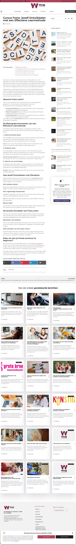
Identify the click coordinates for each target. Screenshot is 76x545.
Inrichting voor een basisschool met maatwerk (11, 308)
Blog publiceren (39, 521)
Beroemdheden (39, 516)
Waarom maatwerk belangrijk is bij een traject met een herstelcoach (64, 99)
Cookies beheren (64, 536)
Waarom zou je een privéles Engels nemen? (11, 444)
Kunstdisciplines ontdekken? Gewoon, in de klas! (61, 410)
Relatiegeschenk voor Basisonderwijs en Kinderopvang (10, 478)
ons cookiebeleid (15, 540)
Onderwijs (7, 23)
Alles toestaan (46, 536)
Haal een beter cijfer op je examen (37, 443)
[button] (72, 533)
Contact (51, 11)
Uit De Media (17, 11)
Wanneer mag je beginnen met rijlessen (36, 308)
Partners (26, 11)
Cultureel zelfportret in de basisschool (8, 376)
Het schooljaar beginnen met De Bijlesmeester (62, 478)
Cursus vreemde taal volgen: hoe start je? (36, 376)
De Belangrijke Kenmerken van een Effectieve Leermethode (30, 69)
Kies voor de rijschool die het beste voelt (60, 149)
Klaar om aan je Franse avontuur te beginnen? (27, 75)
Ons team (43, 11)
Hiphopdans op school (33, 477)
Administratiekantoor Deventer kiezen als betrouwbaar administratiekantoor (64, 140)
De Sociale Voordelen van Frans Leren (25, 73)
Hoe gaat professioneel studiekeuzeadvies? (33, 410)
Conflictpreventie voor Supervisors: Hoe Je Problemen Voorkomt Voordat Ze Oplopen (37, 343)
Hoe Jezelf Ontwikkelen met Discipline (25, 71)
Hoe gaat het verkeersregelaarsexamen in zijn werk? (62, 309)
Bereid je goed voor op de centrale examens (11, 410)
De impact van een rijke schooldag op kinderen (63, 342)
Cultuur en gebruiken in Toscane (64, 41)
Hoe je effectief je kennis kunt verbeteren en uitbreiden (9, 342)
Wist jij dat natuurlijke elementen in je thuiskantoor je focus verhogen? (65, 79)
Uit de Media (38, 519)
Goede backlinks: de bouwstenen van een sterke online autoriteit (40, 528)
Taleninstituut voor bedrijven (61, 443)
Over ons (34, 11)
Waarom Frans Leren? (21, 67)
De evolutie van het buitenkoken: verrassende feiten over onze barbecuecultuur (64, 68)
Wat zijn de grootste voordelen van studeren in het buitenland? (63, 376)
